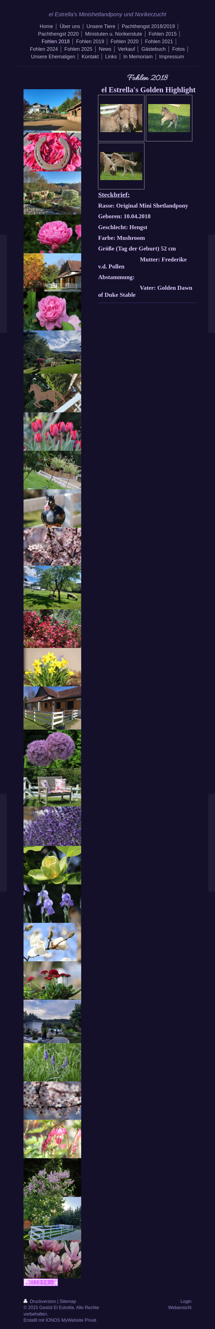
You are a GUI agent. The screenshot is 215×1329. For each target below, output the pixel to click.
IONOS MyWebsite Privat (71, 1320)
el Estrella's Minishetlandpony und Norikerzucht (107, 14)
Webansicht (179, 1307)
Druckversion (40, 1301)
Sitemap (68, 1301)
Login (186, 1301)
